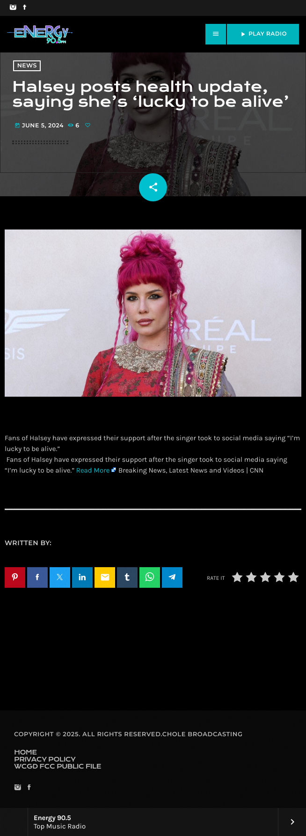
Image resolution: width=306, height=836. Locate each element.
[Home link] (40, 34)
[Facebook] (24, 8)
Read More (93, 470)
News (27, 65)
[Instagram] (12, 8)
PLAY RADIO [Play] (263, 34)
